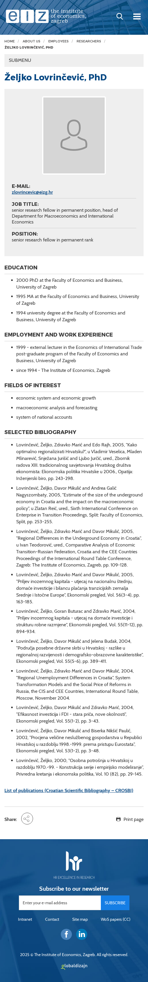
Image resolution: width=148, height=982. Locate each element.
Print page (134, 819)
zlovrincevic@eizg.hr (32, 192)
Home (9, 41)
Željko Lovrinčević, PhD (28, 47)
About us (31, 41)
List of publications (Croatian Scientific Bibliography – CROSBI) (68, 790)
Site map (80, 919)
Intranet (25, 919)
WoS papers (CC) (115, 919)
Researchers (89, 41)
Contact (52, 919)
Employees (58, 41)
